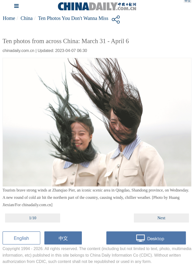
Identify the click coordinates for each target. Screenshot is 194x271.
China (26, 18)
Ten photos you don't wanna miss (73, 18)
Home (9, 18)
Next (161, 218)
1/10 (32, 218)
